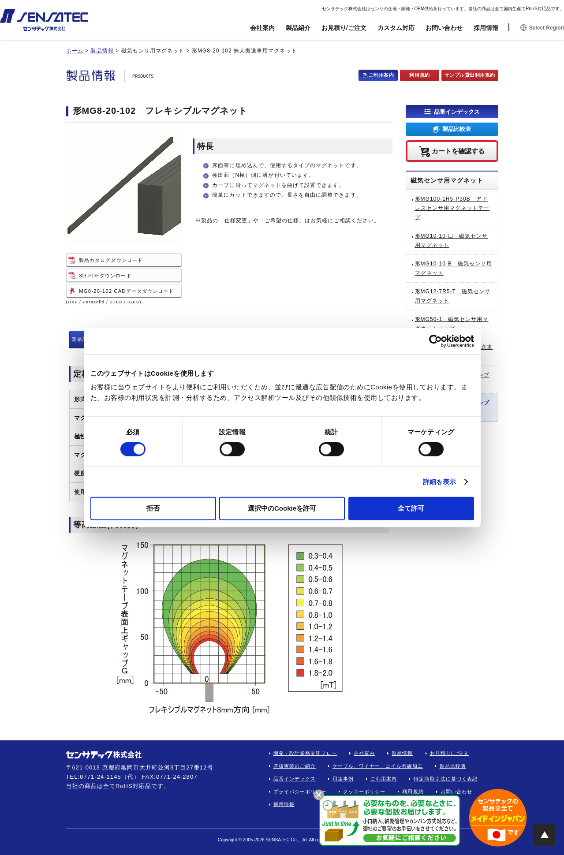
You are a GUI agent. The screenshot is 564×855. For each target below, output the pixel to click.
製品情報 (402, 753)
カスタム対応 (396, 27)
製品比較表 (456, 129)
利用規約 (419, 75)
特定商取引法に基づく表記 (446, 778)
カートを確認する (458, 150)
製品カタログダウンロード (111, 260)
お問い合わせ (444, 27)
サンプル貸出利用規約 (470, 75)
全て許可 (411, 508)
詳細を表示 (439, 481)
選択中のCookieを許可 (282, 508)
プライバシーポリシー (300, 791)
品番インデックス (457, 111)
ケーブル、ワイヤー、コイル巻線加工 (377, 766)
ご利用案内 (381, 75)
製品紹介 (298, 27)
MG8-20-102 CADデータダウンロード (126, 291)
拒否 (153, 508)
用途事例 (343, 778)
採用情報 (486, 27)
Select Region (542, 28)
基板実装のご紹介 (294, 766)
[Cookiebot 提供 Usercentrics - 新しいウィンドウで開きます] (435, 340)
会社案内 (262, 27)
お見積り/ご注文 (343, 27)
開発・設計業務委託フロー (305, 753)
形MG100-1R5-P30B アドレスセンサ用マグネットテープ (452, 208)
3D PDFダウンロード (105, 275)
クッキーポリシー (364, 791)
